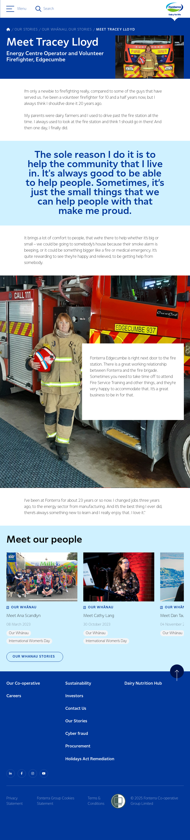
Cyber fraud (76, 734)
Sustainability (78, 683)
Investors (74, 696)
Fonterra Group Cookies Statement (55, 801)
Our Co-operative (23, 683)
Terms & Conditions (96, 801)
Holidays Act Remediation (89, 759)
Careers (13, 696)
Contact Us (75, 709)
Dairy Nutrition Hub (143, 683)
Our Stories (76, 721)
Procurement (77, 746)
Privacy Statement (14, 801)
